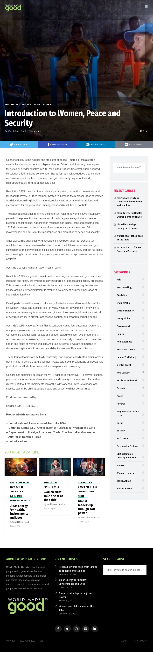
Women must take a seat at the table (53, 496)
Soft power (123, 438)
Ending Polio (123, 303)
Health (120, 334)
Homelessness (124, 341)
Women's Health (125, 473)
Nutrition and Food (127, 380)
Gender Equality (125, 310)
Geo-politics (85, 482)
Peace (37, 104)
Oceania (27, 104)
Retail (120, 422)
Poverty (121, 403)
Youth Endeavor (125, 488)
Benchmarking (124, 287)
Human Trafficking (126, 357)
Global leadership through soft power (86, 507)
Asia (12, 482)
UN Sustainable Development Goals (20, 496)
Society (121, 430)
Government (22, 482)
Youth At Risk (124, 480)
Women (47, 104)
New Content (12, 104)
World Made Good (17, 131)
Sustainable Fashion (127, 446)
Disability (122, 295)
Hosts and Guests (126, 349)
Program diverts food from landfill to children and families (129, 202)
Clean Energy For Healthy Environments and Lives (19, 511)
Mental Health (124, 365)
